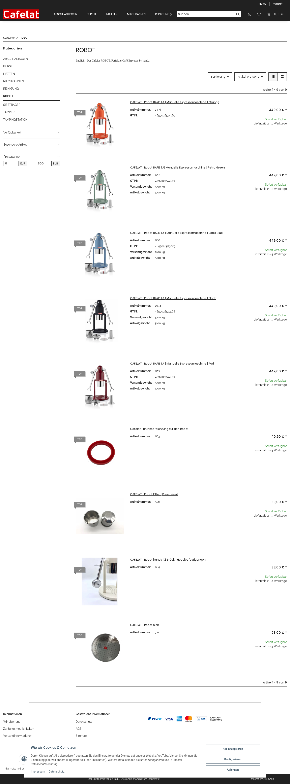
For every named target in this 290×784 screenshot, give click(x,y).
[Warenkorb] (275, 14)
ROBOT (8, 96)
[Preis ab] (11, 163)
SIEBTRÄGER (11, 104)
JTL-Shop (268, 779)
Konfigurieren (232, 759)
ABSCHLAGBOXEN (15, 59)
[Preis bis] (44, 163)
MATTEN (9, 73)
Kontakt (278, 4)
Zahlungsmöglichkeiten (18, 728)
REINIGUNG (11, 88)
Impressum (38, 771)
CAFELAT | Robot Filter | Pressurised (154, 494)
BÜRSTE (8, 66)
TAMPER (8, 112)
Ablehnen (233, 769)
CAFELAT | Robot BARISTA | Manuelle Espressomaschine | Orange (174, 102)
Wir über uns (11, 721)
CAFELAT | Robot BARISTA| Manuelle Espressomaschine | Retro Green (177, 167)
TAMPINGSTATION (15, 119)
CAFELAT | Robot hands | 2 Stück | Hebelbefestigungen (168, 560)
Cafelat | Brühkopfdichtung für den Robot (159, 429)
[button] (249, 14)
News (262, 4)
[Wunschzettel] (259, 14)
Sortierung (218, 77)
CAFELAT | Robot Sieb (144, 625)
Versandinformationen (17, 735)
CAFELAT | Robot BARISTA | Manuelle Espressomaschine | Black (173, 298)
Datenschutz (84, 721)
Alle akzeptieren (233, 748)
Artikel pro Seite (248, 77)
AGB (78, 728)
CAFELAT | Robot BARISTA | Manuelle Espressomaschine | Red (172, 364)
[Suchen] (205, 14)
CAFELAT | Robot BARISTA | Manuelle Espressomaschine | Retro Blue (176, 233)
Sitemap (81, 735)
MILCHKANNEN (13, 81)
